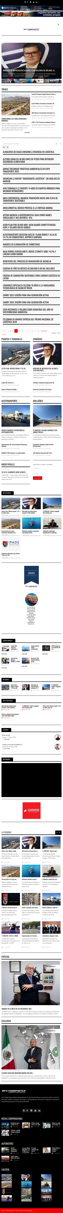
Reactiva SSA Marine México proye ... (35, 660)
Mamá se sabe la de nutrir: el (56, 1124)
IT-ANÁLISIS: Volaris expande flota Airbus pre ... (51, 512)
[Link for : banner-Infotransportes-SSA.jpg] (31, 8)
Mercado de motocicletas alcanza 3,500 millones (9, 706)
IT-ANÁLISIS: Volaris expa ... (50, 851)
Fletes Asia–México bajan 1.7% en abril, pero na (52, 706)
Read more (27, 132)
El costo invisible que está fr (35, 1149)
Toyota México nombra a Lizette (56, 1149)
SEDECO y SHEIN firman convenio (15, 1131)
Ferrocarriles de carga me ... (10, 879)
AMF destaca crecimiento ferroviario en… (44, 113)
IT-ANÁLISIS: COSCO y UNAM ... (10, 936)
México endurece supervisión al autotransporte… (13, 431)
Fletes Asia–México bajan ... (10, 851)
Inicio (4, 331)
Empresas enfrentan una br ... (10, 908)
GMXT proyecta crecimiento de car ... (56, 647)
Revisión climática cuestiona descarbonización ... (30, 532)
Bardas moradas (6, 735)
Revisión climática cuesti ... (30, 879)
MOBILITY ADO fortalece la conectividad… (13, 453)
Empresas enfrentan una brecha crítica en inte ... (11, 554)
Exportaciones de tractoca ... (30, 936)
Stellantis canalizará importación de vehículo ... (50, 532)
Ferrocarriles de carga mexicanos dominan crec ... (9, 532)
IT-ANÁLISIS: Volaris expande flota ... (56, 686)
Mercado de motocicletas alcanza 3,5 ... (35, 686)
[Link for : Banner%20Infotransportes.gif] (31, 14)
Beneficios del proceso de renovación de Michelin (27, 261)
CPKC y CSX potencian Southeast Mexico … (44, 122)
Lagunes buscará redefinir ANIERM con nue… (18, 1073)
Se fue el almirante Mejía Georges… (14, 472)
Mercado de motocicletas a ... (30, 851)
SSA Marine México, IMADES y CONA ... (15, 661)
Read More (4, 654)
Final (4, 334)
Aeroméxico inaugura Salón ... (50, 936)
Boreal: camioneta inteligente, (14, 1149)
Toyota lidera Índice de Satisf (15, 1157)
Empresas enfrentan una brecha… (42, 389)
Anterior (10, 331)
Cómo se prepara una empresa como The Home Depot (10, 715)
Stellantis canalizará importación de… (44, 383)
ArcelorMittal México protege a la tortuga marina (28, 208)
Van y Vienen (7, 748)
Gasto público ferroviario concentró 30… (43, 103)
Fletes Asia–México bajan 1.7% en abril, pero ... (10, 512)
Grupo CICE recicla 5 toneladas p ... (15, 647)
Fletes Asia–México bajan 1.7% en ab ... (14, 686)
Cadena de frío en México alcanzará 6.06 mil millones (29, 269)
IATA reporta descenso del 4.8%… (43, 453)
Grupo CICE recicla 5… (8, 383)
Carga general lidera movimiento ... (35, 647)
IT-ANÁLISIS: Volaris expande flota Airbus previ (30, 706)
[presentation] (57, 832)
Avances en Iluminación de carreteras (21, 245)
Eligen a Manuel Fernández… (9, 389)
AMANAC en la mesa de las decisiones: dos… (17, 1009)
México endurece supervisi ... (50, 908)
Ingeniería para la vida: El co (15, 1124)
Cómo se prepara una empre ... (30, 908)
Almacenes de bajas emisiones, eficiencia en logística (28, 152)
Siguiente (44, 331)
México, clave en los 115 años (35, 1124)
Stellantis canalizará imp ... (50, 879)
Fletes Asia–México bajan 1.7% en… (14, 369)
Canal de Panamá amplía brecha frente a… (44, 94)
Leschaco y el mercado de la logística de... (12, 744)
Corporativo (7, 739)
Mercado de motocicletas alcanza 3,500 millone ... (29, 512)
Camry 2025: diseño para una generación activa (26, 295)
